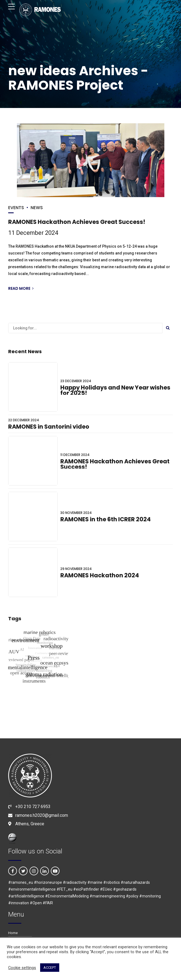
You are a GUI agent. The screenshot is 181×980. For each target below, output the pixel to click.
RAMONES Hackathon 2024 (99, 575)
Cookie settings (22, 967)
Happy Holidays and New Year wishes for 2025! (115, 390)
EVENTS (16, 207)
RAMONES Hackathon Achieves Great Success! (76, 222)
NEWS (37, 207)
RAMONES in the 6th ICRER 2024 (105, 519)
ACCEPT (49, 968)
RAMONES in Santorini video (48, 427)
